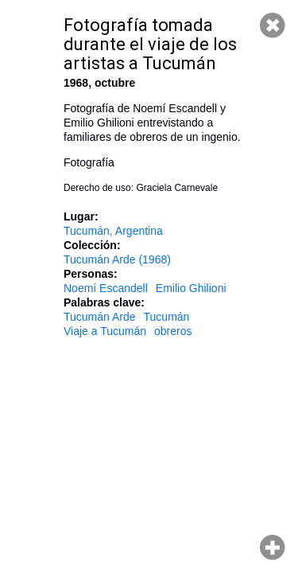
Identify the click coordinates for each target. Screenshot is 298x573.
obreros (173, 331)
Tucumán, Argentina (113, 230)
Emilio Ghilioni (191, 288)
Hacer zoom (272, 547)
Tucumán (167, 316)
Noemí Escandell (106, 288)
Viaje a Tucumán (105, 331)
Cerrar (272, 25)
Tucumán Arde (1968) (117, 259)
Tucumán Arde (100, 316)
